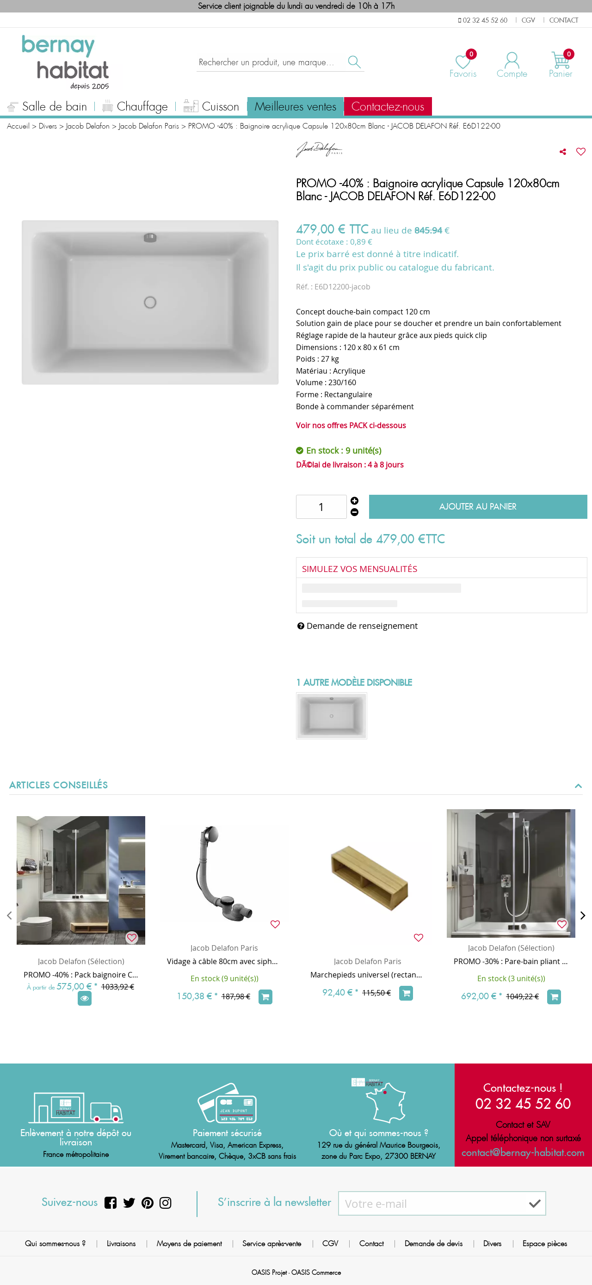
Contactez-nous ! (523, 1087)
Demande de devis (433, 1243)
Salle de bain (47, 107)
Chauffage (135, 107)
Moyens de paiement (189, 1243)
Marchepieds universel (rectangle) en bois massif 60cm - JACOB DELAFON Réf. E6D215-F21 (367, 975)
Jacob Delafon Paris (224, 948)
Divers (492, 1243)
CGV (330, 1243)
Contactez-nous (388, 106)
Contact (371, 1243)
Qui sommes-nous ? (55, 1243)
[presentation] (9, 915)
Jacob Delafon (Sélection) (81, 961)
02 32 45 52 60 (523, 1103)
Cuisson (212, 107)
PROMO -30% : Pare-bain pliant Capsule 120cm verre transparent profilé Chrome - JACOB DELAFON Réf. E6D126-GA (511, 961)
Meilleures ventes (295, 106)
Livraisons (121, 1243)
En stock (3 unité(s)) (511, 978)
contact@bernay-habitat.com (523, 1152)
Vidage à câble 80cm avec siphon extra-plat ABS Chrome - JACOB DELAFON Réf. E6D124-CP (224, 961)
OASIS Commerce (316, 1272)
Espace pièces (545, 1243)
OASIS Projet (269, 1272)
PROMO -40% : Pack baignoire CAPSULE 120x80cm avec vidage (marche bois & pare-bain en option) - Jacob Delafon (81, 975)
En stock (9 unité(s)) (225, 978)
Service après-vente (271, 1243)
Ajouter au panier (478, 506)
